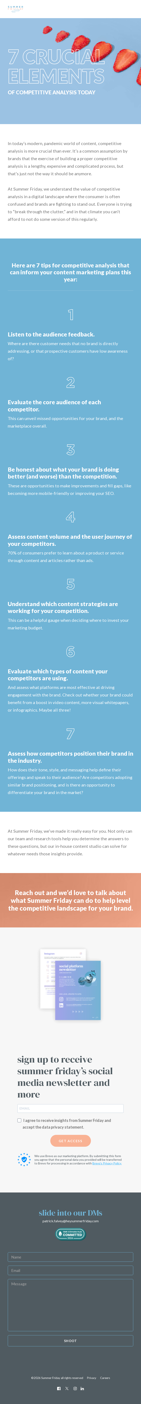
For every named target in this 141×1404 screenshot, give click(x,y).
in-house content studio (78, 846)
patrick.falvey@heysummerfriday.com (71, 1221)
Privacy (91, 1378)
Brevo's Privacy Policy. (107, 1163)
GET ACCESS (71, 1141)
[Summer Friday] (31, 9)
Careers (105, 1378)
